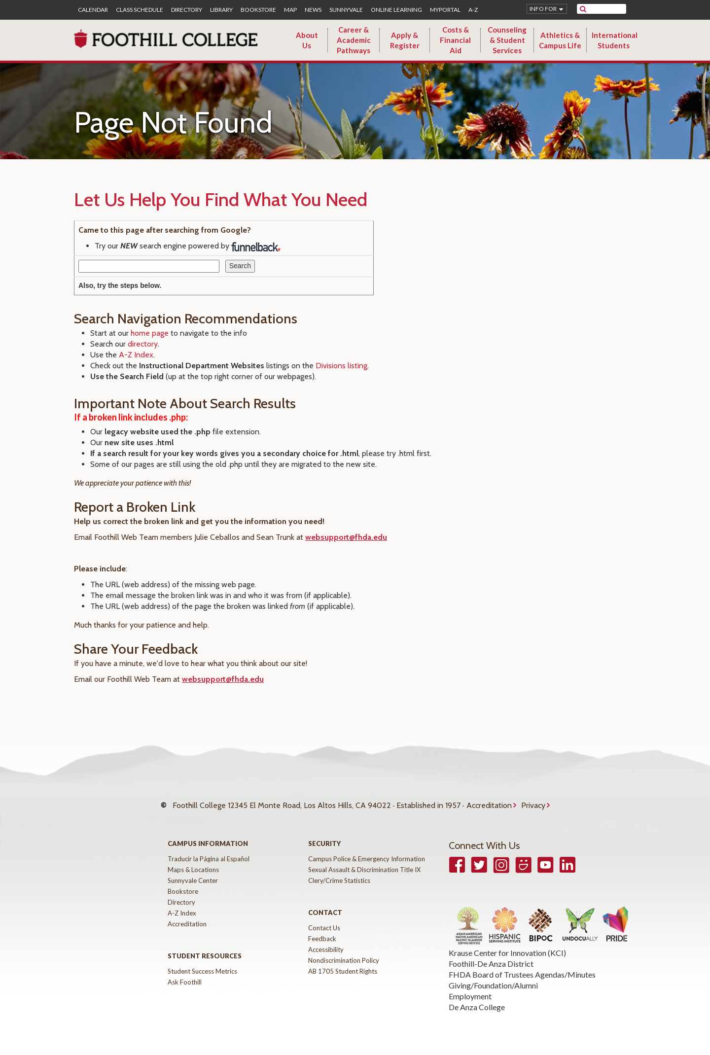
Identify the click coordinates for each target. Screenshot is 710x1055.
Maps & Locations (193, 862)
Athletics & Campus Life (560, 40)
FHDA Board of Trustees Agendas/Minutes (522, 967)
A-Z (473, 9)
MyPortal (445, 9)
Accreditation (489, 801)
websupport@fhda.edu (346, 537)
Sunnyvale (346, 9)
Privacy (533, 801)
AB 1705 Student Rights (342, 964)
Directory (186, 9)
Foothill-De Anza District (491, 956)
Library (221, 9)
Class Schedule (139, 9)
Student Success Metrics (202, 964)
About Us (307, 40)
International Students (615, 40)
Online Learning (396, 9)
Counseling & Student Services (507, 40)
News (313, 9)
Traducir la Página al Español (208, 851)
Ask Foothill (185, 975)
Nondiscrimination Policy (343, 953)
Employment (470, 988)
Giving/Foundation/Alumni (493, 978)
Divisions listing (341, 365)
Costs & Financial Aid (455, 40)
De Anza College (477, 999)
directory (143, 344)
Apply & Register (405, 40)
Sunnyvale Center (193, 873)
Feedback (322, 931)
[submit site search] (583, 9)
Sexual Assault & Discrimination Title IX (364, 862)
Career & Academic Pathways (354, 40)
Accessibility (326, 942)
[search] (607, 9)
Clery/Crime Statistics (339, 873)
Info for (543, 8)
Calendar (93, 9)
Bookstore (258, 9)
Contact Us (324, 920)
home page (150, 333)
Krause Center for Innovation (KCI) (507, 945)
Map (290, 9)
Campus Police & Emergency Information (366, 851)
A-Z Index (136, 354)
